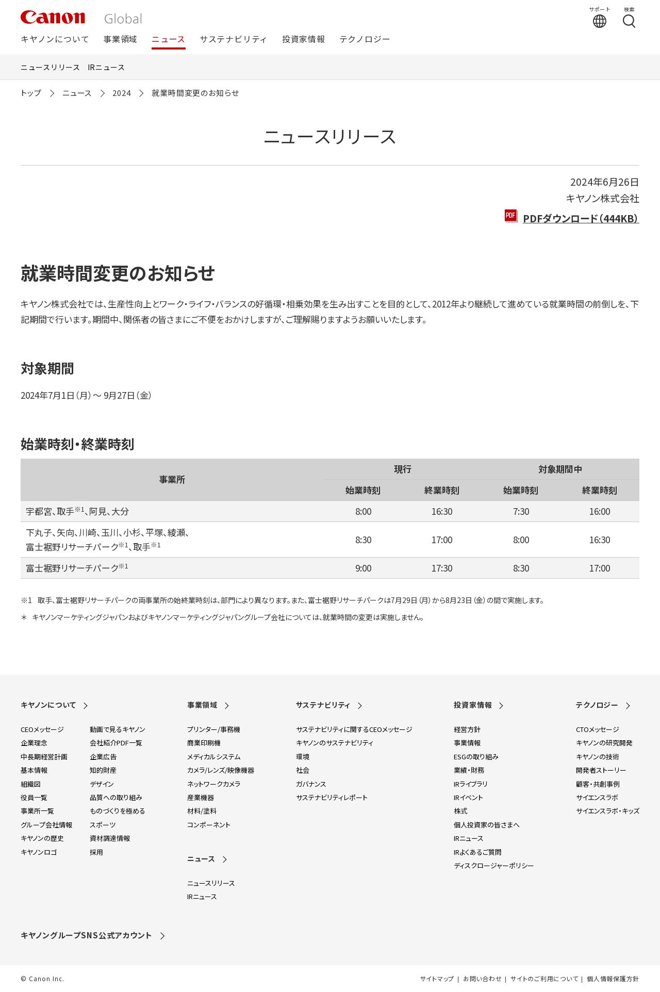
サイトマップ (437, 978)
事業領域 (120, 39)
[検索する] (629, 17)
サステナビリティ (234, 39)
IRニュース (106, 67)
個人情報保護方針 (613, 978)
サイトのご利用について (544, 978)
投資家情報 (303, 39)
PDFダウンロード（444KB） (581, 218)
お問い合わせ (482, 978)
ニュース (169, 39)
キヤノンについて (55, 39)
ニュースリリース (50, 67)
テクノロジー (365, 39)
